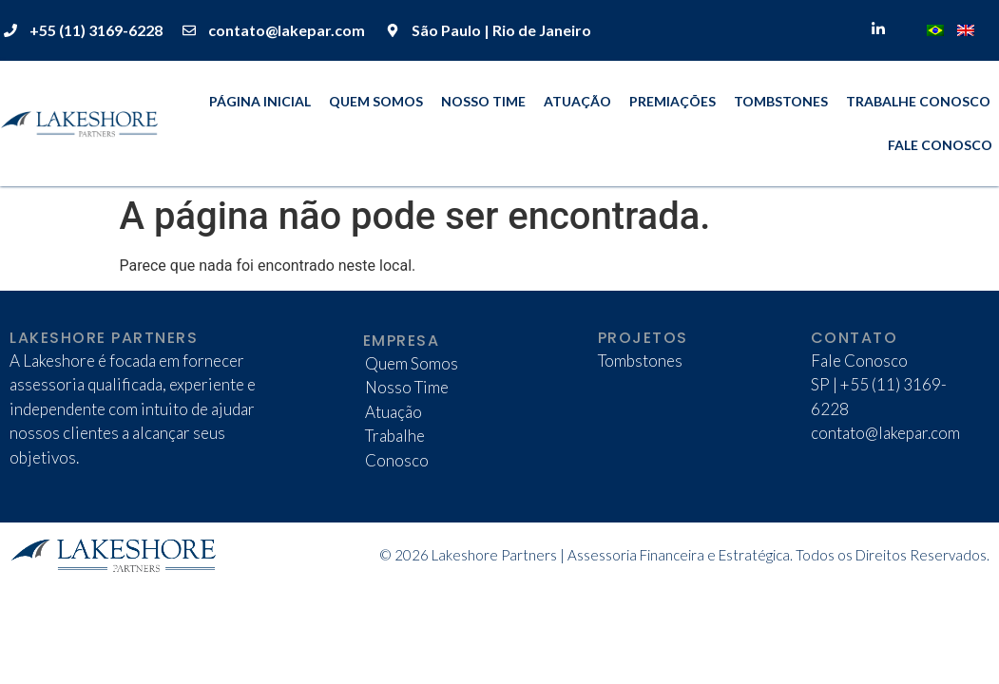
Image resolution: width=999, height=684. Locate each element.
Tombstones (781, 101)
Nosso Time (483, 101)
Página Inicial (260, 101)
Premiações (672, 101)
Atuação (577, 101)
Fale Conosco (940, 145)
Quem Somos (376, 101)
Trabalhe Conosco (918, 101)
